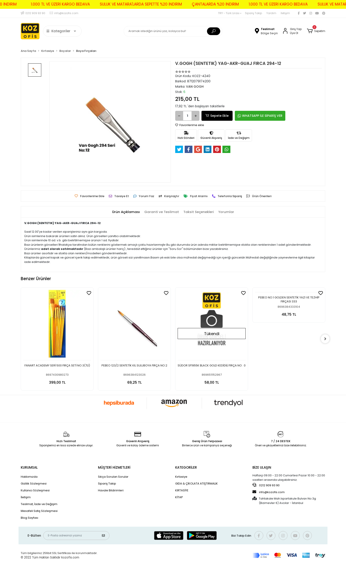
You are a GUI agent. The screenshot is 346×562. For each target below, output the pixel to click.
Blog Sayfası (29, 518)
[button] (316, 31)
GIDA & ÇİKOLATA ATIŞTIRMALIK (196, 483)
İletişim (285, 13)
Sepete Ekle (216, 115)
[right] (325, 339)
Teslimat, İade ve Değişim (39, 504)
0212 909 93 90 (266, 485)
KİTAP (179, 497)
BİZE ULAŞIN (261, 467)
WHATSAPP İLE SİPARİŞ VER (257, 115)
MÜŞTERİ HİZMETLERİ (114, 467)
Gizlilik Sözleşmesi (34, 483)
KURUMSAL (29, 467)
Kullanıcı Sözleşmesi (35, 490)
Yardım (271, 13)
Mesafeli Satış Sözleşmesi (39, 511)
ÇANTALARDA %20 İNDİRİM (208, 4)
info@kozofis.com (268, 492)
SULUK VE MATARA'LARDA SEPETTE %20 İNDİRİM (134, 4)
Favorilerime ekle (189, 125)
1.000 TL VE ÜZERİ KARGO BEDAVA (53, 4)
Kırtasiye (181, 477)
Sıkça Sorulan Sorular (113, 477)
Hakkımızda (29, 477)
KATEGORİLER (186, 467)
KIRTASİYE (181, 490)
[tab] (126, 212)
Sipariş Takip (253, 13)
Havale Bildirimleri (111, 490)
